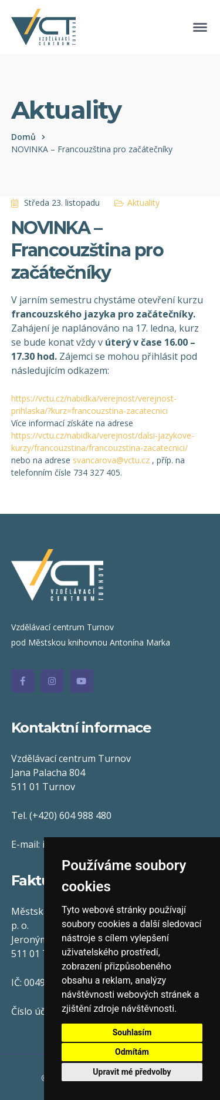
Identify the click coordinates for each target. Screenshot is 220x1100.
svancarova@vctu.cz (111, 460)
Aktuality (143, 202)
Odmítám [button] (132, 1051)
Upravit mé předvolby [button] (132, 1071)
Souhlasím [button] (132, 1032)
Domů (23, 136)
